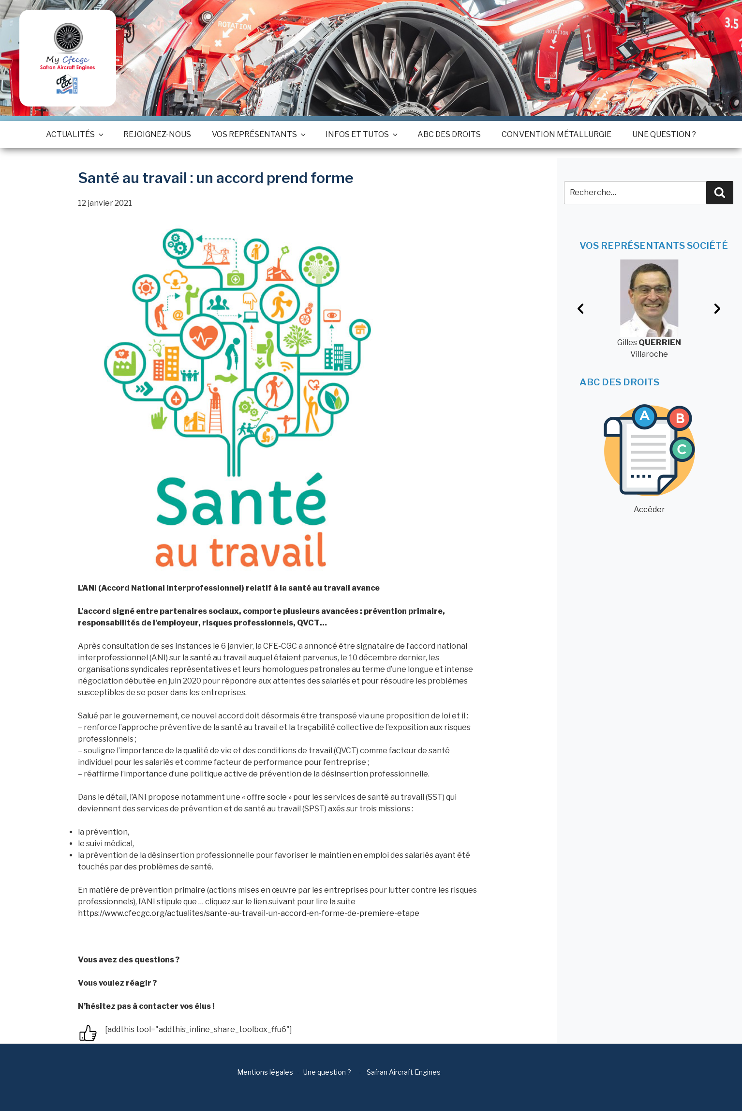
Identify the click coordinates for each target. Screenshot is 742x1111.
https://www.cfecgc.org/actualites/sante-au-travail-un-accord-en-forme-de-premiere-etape (248, 913)
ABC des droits (449, 134)
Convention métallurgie (556, 134)
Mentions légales (265, 1072)
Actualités (74, 134)
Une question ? (664, 134)
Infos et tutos (361, 134)
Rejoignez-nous (157, 134)
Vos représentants (258, 134)
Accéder (649, 459)
